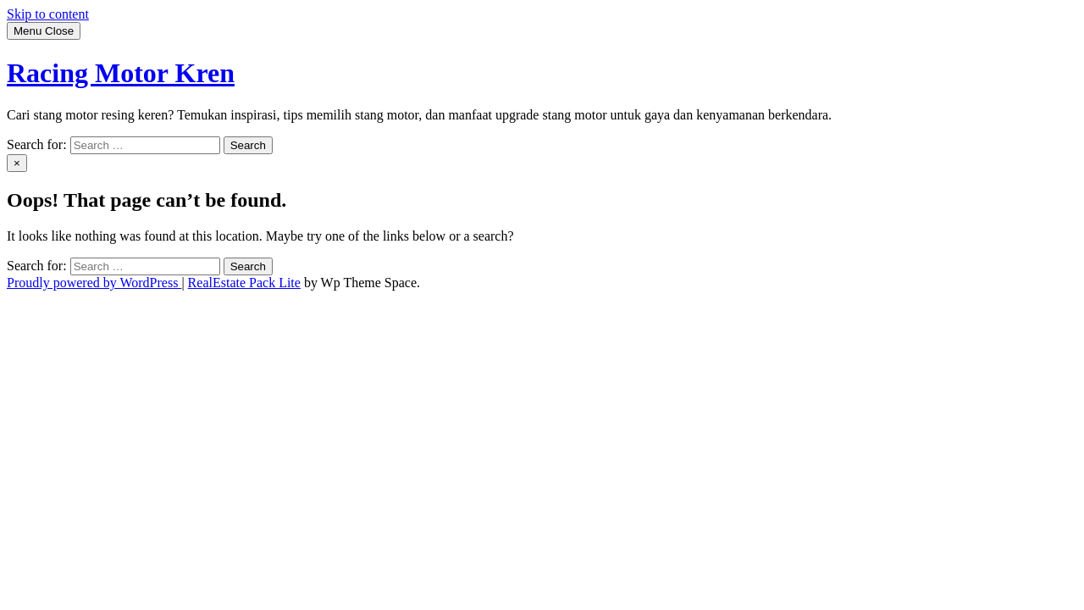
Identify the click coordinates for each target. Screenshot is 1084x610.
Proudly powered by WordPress (94, 282)
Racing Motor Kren (121, 73)
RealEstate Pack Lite (244, 282)
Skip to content (48, 14)
